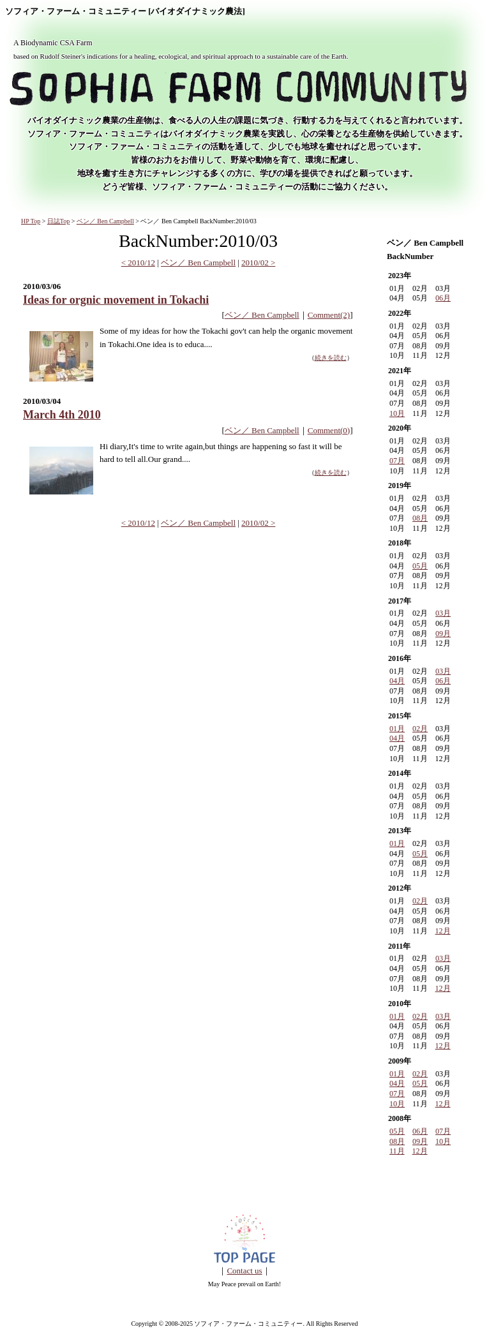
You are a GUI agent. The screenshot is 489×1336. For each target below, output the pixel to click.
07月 (397, 460)
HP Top (30, 221)
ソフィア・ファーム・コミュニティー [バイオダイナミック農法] (125, 11)
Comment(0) (329, 430)
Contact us (244, 1270)
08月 (420, 518)
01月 (397, 728)
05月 (420, 565)
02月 (420, 728)
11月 (397, 1151)
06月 (443, 297)
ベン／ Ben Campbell (105, 221)
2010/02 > (258, 262)
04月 (397, 680)
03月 (443, 613)
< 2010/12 (138, 262)
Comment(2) (329, 315)
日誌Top (58, 221)
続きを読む (331, 357)
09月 (443, 633)
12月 (443, 930)
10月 (397, 413)
